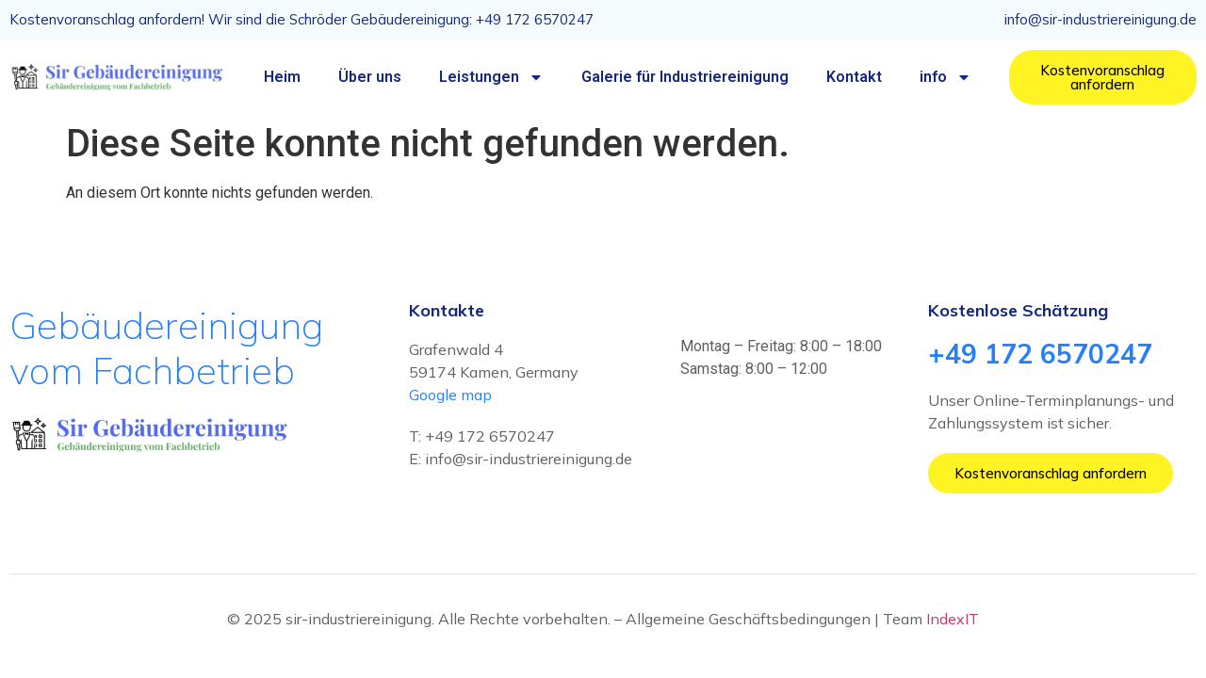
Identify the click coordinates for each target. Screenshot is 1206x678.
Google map (450, 394)
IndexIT (952, 618)
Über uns (369, 77)
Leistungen (491, 77)
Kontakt (854, 77)
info (945, 77)
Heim (282, 77)
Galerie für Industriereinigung (685, 77)
